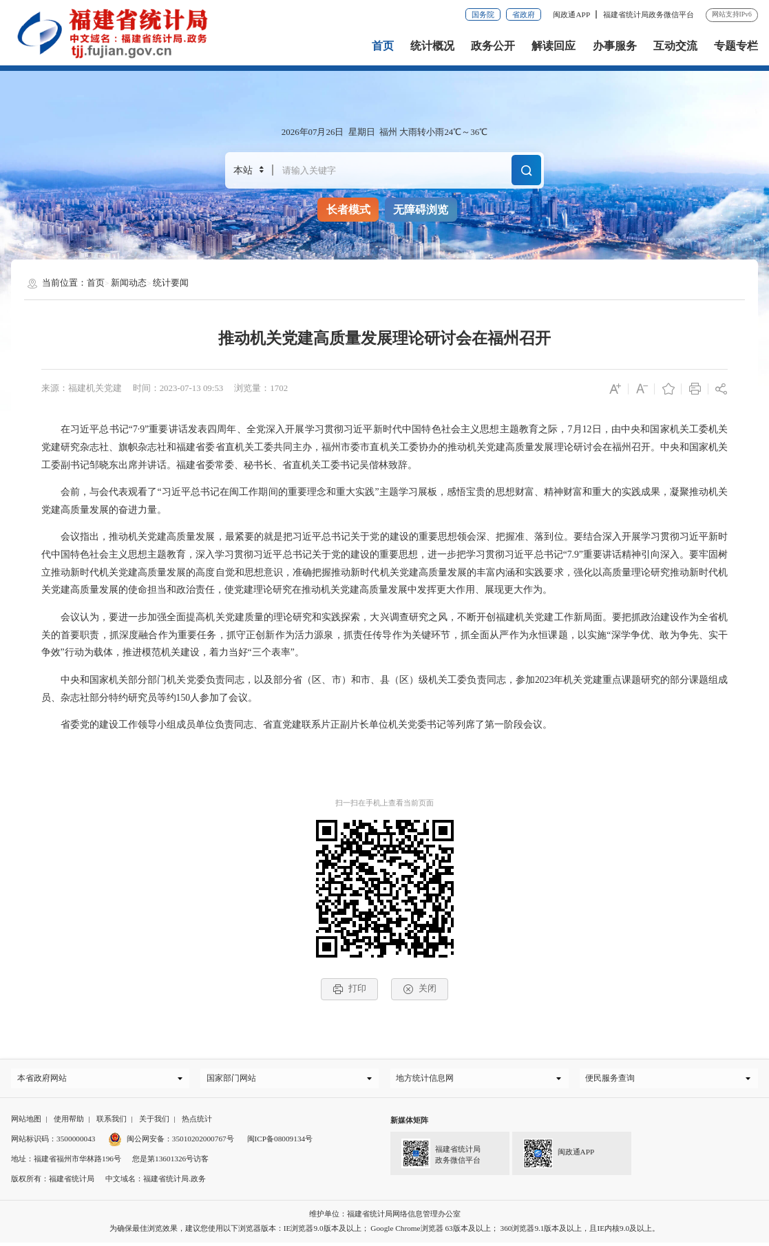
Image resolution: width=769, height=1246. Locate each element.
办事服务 (615, 46)
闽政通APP (571, 14)
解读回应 (553, 46)
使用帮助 (69, 1122)
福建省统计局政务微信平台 (648, 14)
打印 (349, 989)
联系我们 (111, 1122)
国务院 (483, 14)
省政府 (523, 14)
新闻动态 (129, 283)
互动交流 (675, 46)
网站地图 (26, 1122)
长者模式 (348, 209)
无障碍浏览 (420, 209)
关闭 (419, 989)
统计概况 (432, 46)
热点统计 (197, 1122)
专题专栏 (736, 46)
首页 (383, 46)
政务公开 (493, 46)
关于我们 (154, 1122)
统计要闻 (171, 283)
